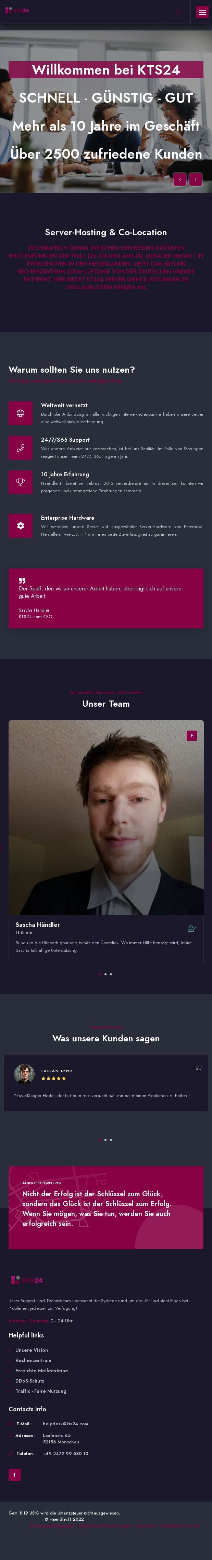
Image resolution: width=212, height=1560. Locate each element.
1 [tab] (100, 974)
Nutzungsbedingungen (52, 1525)
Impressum (146, 1525)
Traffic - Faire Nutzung (40, 1391)
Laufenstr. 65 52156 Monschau (61, 1438)
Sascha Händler (38, 924)
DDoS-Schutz (29, 1380)
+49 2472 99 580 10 (65, 1453)
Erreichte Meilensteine (41, 1370)
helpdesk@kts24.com (65, 1424)
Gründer (24, 932)
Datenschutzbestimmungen (105, 1525)
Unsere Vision (31, 1350)
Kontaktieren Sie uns (180, 1525)
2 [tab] (105, 974)
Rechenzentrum (33, 1360)
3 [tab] (111, 974)
